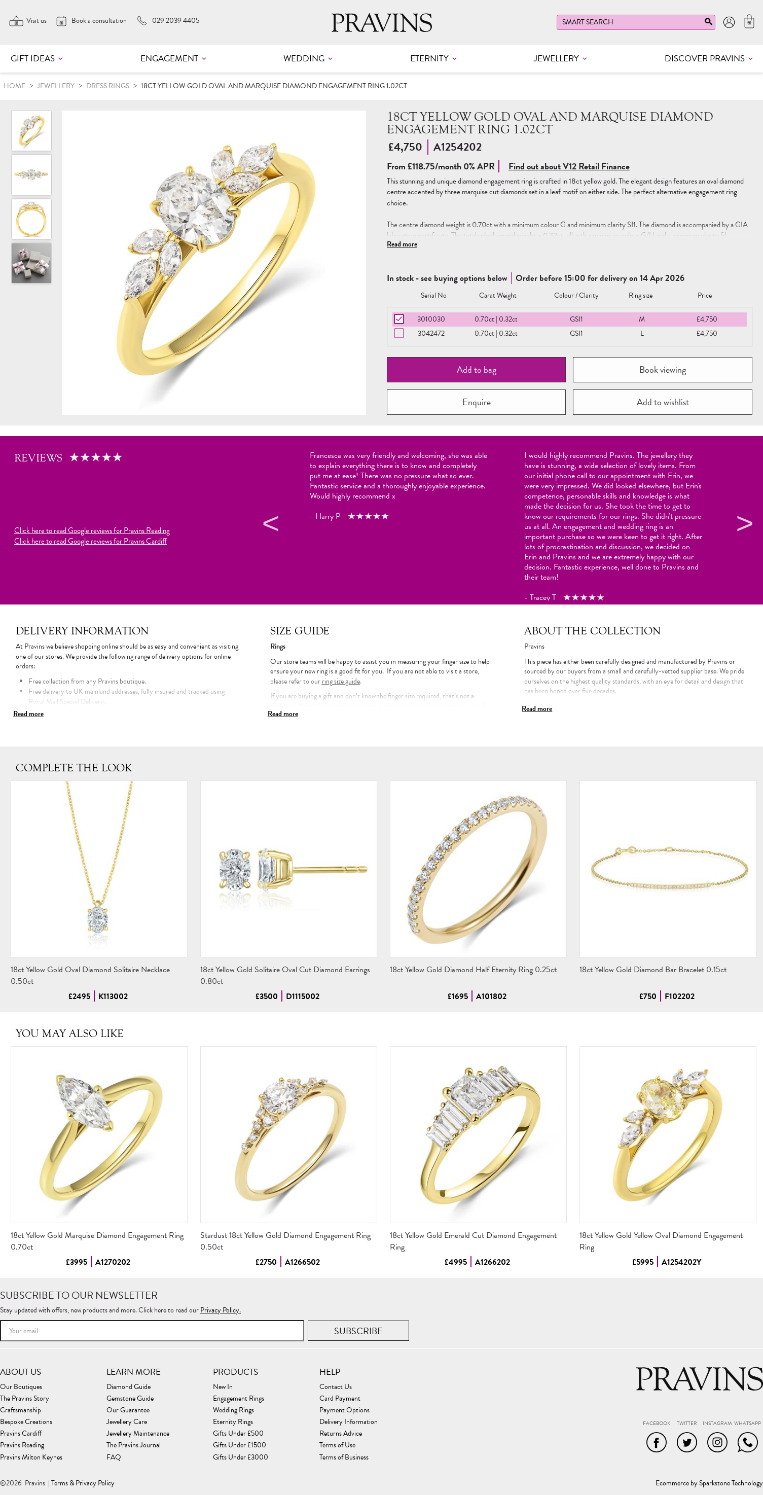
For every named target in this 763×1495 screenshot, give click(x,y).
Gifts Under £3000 (240, 1457)
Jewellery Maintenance (137, 1434)
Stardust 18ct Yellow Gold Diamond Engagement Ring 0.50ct (285, 1241)
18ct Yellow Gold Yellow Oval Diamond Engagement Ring (661, 1241)
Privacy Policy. (220, 1310)
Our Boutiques (21, 1387)
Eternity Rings (233, 1422)
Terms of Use (337, 1445)
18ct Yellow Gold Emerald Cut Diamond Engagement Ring (473, 1241)
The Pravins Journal (133, 1445)
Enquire (476, 402)
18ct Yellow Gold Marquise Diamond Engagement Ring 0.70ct (97, 1241)
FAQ (113, 1457)
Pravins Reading (22, 1445)
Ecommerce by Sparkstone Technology (709, 1483)
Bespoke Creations (26, 1422)
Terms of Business (344, 1457)
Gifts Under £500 (238, 1434)
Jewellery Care (126, 1422)
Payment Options (344, 1410)
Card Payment (339, 1399)
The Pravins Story (24, 1399)
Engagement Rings (238, 1399)
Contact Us (335, 1387)
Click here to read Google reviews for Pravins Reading (92, 530)
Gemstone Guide (130, 1399)
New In (223, 1387)
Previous (269, 525)
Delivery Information (348, 1422)
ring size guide (341, 681)
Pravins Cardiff (21, 1434)
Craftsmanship (20, 1410)
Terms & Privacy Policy (83, 1483)
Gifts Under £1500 (239, 1445)
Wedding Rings (233, 1410)
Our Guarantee (128, 1410)
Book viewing (662, 369)
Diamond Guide (128, 1387)
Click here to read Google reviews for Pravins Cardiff (90, 541)
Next (743, 525)
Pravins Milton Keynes (31, 1457)
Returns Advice (340, 1434)
